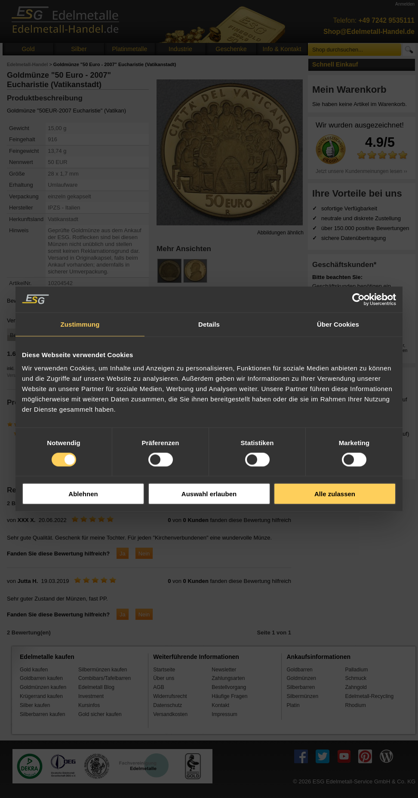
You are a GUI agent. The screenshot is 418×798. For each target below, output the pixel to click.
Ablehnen (83, 494)
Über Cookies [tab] (338, 324)
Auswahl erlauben (209, 494)
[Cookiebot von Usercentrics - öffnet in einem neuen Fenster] (358, 299)
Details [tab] (209, 324)
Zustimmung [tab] (80, 324)
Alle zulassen (334, 494)
